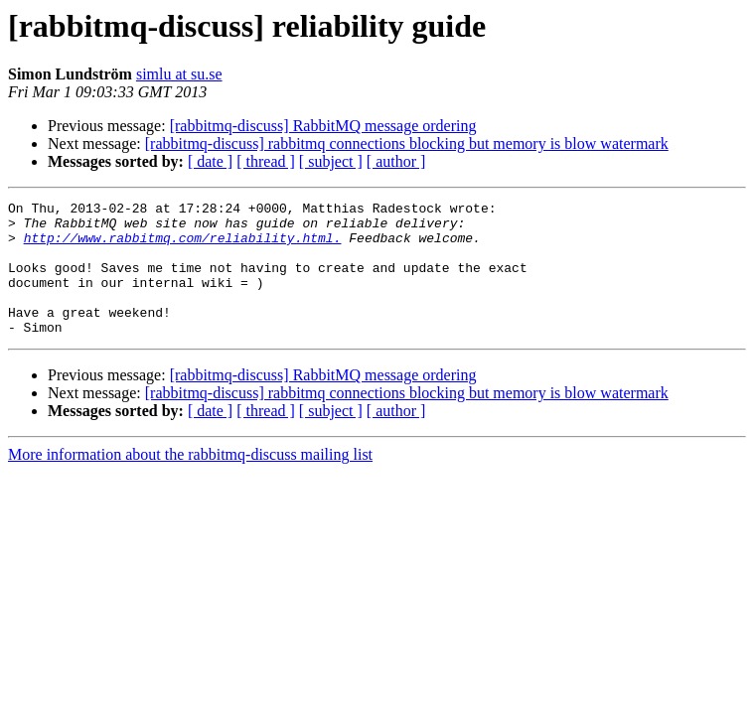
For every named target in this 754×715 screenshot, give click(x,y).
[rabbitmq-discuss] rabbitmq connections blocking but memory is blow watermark (407, 143)
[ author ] (396, 161)
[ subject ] (331, 161)
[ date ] (210, 161)
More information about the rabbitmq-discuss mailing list (190, 481)
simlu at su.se (179, 74)
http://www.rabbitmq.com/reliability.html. (183, 246)
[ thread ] (265, 161)
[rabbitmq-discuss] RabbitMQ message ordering (323, 125)
